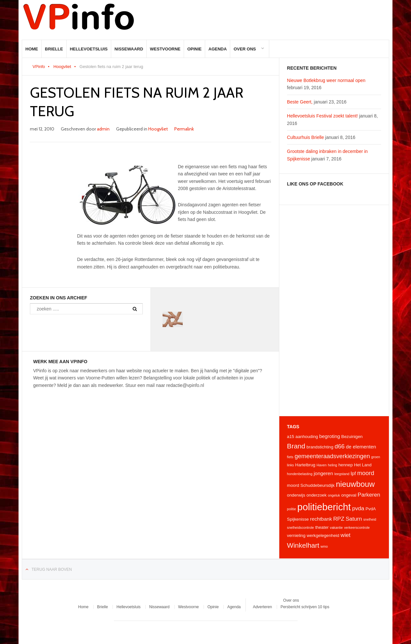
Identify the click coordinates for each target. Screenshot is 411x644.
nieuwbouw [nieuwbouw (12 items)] (355, 484)
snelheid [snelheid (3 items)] (369, 519)
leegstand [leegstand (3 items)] (341, 474)
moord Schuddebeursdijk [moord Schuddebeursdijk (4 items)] (311, 485)
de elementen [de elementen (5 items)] (361, 446)
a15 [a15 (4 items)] (290, 436)
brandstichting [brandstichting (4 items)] (320, 447)
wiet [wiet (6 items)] (345, 535)
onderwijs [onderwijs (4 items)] (296, 495)
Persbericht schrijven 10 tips (305, 607)
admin (103, 129)
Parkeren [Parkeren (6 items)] (369, 494)
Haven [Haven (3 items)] (322, 465)
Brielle (54, 49)
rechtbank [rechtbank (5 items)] (321, 519)
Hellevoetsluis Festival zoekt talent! (322, 115)
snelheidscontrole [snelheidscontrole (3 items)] (300, 527)
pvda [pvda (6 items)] (358, 508)
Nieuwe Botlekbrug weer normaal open (326, 80)
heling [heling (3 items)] (332, 465)
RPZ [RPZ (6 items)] (338, 518)
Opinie (194, 49)
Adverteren (262, 607)
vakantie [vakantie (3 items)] (336, 527)
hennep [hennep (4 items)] (345, 464)
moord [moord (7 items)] (365, 473)
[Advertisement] (334, 310)
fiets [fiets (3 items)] (290, 457)
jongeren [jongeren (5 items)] (323, 473)
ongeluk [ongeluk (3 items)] (334, 495)
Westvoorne (165, 49)
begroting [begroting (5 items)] (329, 436)
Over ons (244, 49)
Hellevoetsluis (89, 49)
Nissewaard (128, 49)
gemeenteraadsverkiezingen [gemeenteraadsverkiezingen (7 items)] (332, 456)
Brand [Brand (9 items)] (296, 446)
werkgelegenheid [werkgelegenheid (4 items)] (323, 535)
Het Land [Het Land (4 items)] (363, 464)
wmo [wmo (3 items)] (324, 546)
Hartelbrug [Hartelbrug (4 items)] (305, 464)
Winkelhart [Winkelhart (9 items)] (303, 545)
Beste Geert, (300, 101)
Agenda (217, 49)
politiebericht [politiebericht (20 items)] (324, 506)
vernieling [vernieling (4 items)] (296, 535)
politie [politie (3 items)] (291, 509)
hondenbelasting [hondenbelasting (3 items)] (299, 474)
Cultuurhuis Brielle (305, 137)
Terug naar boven (52, 569)
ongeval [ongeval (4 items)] (348, 495)
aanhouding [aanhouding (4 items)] (307, 436)
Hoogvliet (62, 66)
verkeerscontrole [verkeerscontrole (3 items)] (357, 527)
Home (31, 49)
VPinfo (39, 66)
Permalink (184, 129)
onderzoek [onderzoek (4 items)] (316, 495)
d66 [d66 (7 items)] (340, 446)
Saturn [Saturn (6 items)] (354, 518)
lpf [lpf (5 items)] (353, 473)
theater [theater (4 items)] (321, 527)
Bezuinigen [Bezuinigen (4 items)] (352, 436)
